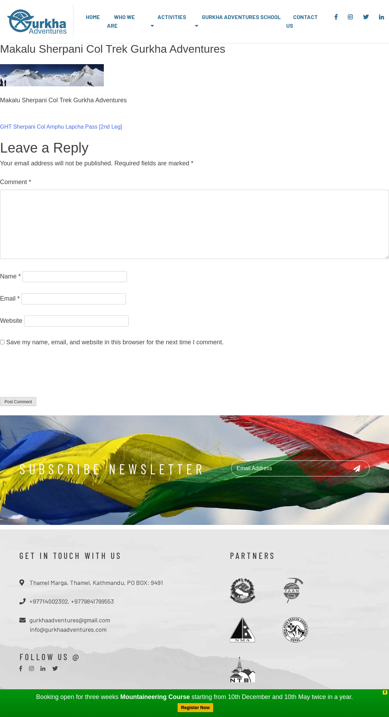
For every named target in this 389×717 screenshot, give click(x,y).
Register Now (195, 707)
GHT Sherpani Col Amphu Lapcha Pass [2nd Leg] (61, 127)
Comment (15, 182)
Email (10, 298)
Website (11, 320)
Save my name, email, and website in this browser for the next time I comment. (115, 342)
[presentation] (52, 376)
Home (93, 17)
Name (10, 276)
